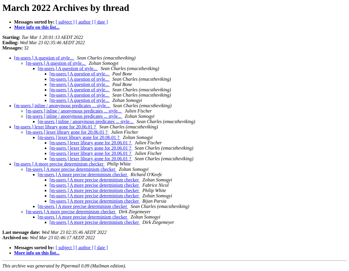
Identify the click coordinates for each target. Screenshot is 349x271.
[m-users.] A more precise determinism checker (59, 163)
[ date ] (101, 21)
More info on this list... (37, 27)
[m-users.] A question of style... (44, 57)
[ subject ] (65, 21)
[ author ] (84, 21)
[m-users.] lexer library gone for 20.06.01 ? (55, 126)
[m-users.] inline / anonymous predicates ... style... (62, 105)
